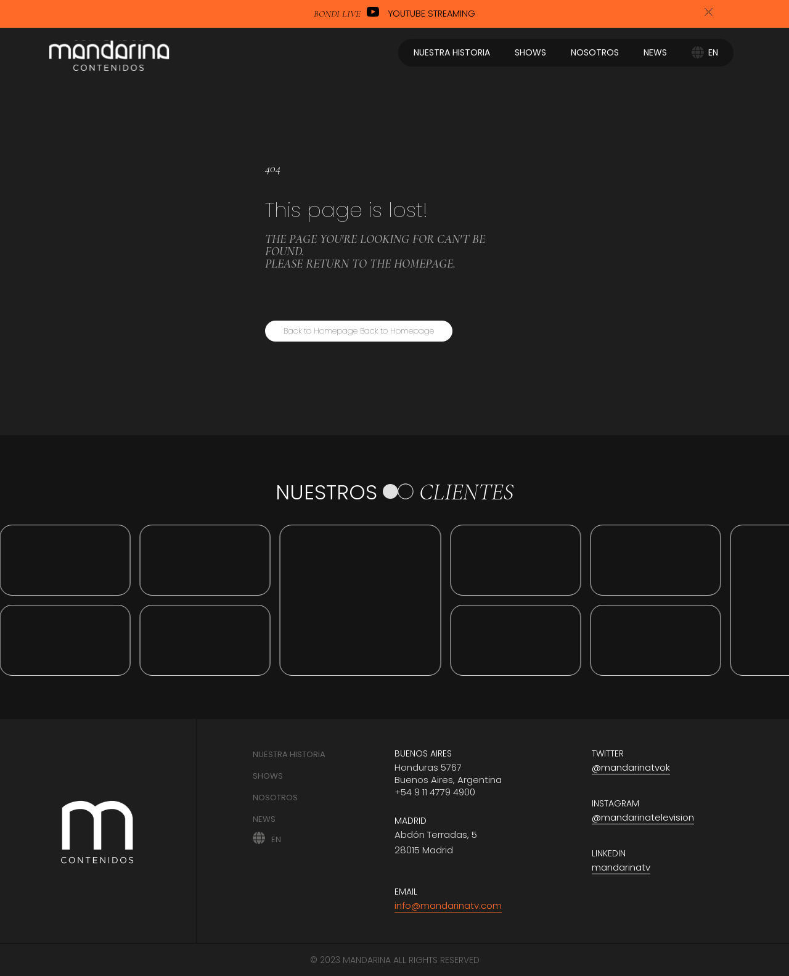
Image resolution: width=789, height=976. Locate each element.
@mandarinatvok (631, 767)
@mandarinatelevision (643, 817)
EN (276, 839)
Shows (268, 776)
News (264, 819)
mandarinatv (621, 867)
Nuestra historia (289, 754)
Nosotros (275, 797)
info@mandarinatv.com (448, 905)
